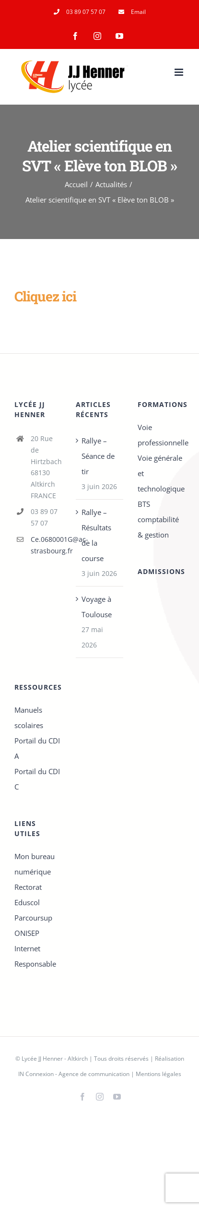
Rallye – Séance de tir (98, 456)
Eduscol (27, 902)
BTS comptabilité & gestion (158, 519)
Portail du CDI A (37, 748)
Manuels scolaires (28, 717)
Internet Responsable (35, 956)
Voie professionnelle (161, 434)
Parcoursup (33, 917)
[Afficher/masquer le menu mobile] (180, 72)
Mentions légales (158, 1074)
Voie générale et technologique (161, 473)
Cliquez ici (45, 296)
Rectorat (28, 887)
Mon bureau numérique (34, 863)
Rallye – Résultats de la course (96, 535)
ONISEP (26, 933)
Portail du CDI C (37, 778)
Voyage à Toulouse (97, 606)
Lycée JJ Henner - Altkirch (55, 1058)
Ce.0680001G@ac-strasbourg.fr (46, 545)
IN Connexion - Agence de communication (73, 1074)
